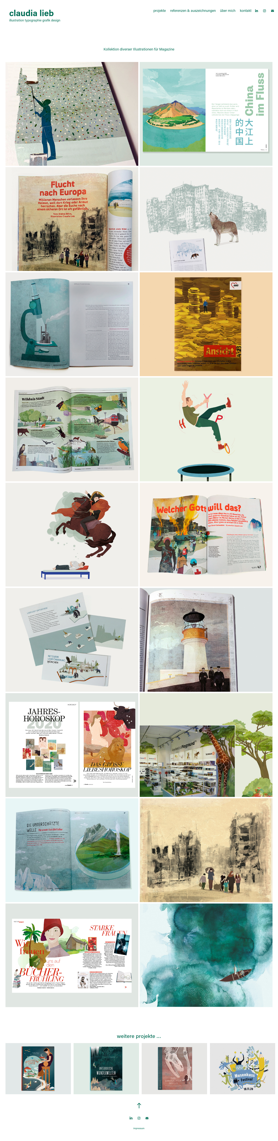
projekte (159, 10)
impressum (138, 1128)
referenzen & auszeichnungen (193, 10)
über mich (227, 10)
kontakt (245, 10)
